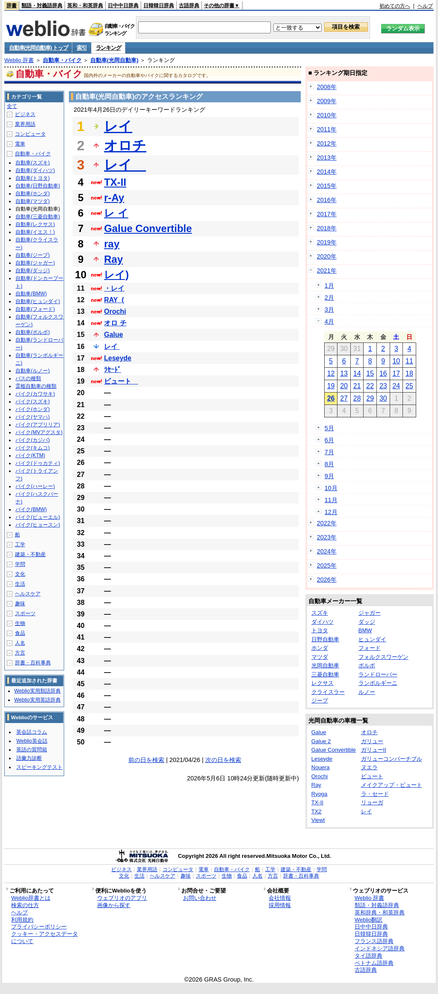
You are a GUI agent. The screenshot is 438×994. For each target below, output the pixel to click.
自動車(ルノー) (32, 371)
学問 (20, 564)
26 (331, 398)
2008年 (327, 86)
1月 (329, 285)
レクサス (322, 683)
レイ (118, 126)
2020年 (327, 256)
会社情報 (280, 898)
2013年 (327, 157)
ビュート (121, 381)
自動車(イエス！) (35, 232)
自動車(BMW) (31, 294)
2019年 (327, 242)
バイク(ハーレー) (35, 486)
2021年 (327, 270)
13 (344, 373)
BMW (365, 630)
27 (344, 398)
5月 (329, 428)
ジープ (319, 700)
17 (396, 373)
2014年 (327, 171)
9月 (329, 476)
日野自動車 (325, 639)
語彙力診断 (29, 758)
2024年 (327, 551)
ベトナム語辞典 (374, 963)
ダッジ (366, 622)
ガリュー (372, 741)
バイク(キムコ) (32, 448)
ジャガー (369, 613)
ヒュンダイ (372, 639)
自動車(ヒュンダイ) (37, 301)
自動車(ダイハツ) (35, 170)
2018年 (327, 228)
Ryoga (319, 794)
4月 (329, 321)
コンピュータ (30, 134)
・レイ (114, 288)
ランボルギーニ (377, 683)
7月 (329, 452)
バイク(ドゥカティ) (37, 463)
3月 (329, 309)
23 (383, 386)
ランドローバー (377, 674)
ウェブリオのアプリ (122, 898)
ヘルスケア (28, 594)
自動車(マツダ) (32, 201)
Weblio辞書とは (30, 898)
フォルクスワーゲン (383, 657)
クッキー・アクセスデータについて (44, 937)
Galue (113, 334)
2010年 (327, 115)
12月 (331, 512)
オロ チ (115, 323)
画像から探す (113, 905)
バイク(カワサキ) (35, 394)
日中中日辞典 (123, 5)
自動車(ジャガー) (35, 263)
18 (409, 373)
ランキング (108, 48)
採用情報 (280, 905)
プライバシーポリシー (39, 926)
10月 (331, 488)
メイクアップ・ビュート (391, 785)
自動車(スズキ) (32, 163)
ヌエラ (369, 767)
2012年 (327, 143)
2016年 (327, 199)
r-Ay (114, 197)
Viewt (318, 820)
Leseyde (117, 358)
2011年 (327, 129)
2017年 (327, 214)
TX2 (316, 811)
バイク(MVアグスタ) (38, 432)
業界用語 (25, 124)
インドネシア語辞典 (380, 948)
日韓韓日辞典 (158, 5)
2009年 (327, 101)
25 (409, 386)
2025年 (327, 565)
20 (344, 386)
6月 (329, 440)
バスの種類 (28, 378)
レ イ (116, 213)
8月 (329, 464)
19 (331, 386)
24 (396, 386)
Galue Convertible (148, 228)
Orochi (115, 311)
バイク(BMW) (31, 509)
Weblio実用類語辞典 (37, 691)
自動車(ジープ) (32, 255)
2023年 (327, 537)
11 (409, 361)
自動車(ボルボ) (32, 332)
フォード (369, 648)
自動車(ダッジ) (32, 271)
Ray (113, 259)
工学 (20, 545)
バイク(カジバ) (32, 440)
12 (331, 373)
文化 (20, 574)
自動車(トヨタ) (32, 178)
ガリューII (373, 750)
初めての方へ (394, 6)
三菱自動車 (325, 674)
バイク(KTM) (30, 455)
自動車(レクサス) (35, 224)
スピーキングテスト (39, 767)
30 (383, 398)
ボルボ (366, 665)
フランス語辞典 (374, 941)
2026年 (327, 579)
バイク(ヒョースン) (37, 525)
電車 (20, 144)
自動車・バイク (62, 60)
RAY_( (114, 300)
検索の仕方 (25, 905)
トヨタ (319, 630)
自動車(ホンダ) (32, 193)
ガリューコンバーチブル (391, 759)
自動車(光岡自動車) (114, 60)
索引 (81, 48)
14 (357, 373)
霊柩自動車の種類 (35, 386)
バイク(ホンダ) (32, 409)
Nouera (320, 767)
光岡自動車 (325, 665)
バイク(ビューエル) (37, 517)
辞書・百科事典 (33, 663)
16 (383, 373)
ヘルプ (425, 6)
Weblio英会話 (31, 741)
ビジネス (25, 114)
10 (396, 361)
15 (370, 373)
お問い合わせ (199, 898)
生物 (20, 623)
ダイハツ (322, 622)
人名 (20, 643)
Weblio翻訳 (368, 920)
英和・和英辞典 (85, 5)
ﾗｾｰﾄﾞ (112, 369)
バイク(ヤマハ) (32, 417)
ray (111, 244)
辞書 (11, 5)
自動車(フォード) (35, 309)
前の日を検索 (146, 759)
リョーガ (372, 802)
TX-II (115, 182)
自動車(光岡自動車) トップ (38, 48)
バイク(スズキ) (32, 402)
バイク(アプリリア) (37, 425)
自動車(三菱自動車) (37, 217)
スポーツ (25, 613)
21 (357, 386)
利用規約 (22, 920)
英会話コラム (31, 732)
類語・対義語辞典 (41, 5)
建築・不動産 (30, 554)
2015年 (327, 185)
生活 (20, 584)
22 (370, 386)
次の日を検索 (223, 759)
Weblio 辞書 (19, 60)
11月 (331, 500)
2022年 (327, 523)
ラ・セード (375, 794)
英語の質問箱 (31, 750)
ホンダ (319, 648)
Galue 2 (321, 741)
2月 (329, 297)
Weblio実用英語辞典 (37, 700)
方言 (20, 653)
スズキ (319, 613)
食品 (20, 633)
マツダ (319, 657)
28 (357, 398)
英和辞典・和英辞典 (380, 912)
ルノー (366, 692)
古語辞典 (189, 5)
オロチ (125, 145)
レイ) (116, 274)
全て (12, 106)
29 (370, 398)
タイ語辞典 (368, 955)
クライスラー (328, 692)
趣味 (20, 604)
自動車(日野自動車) (37, 186)
